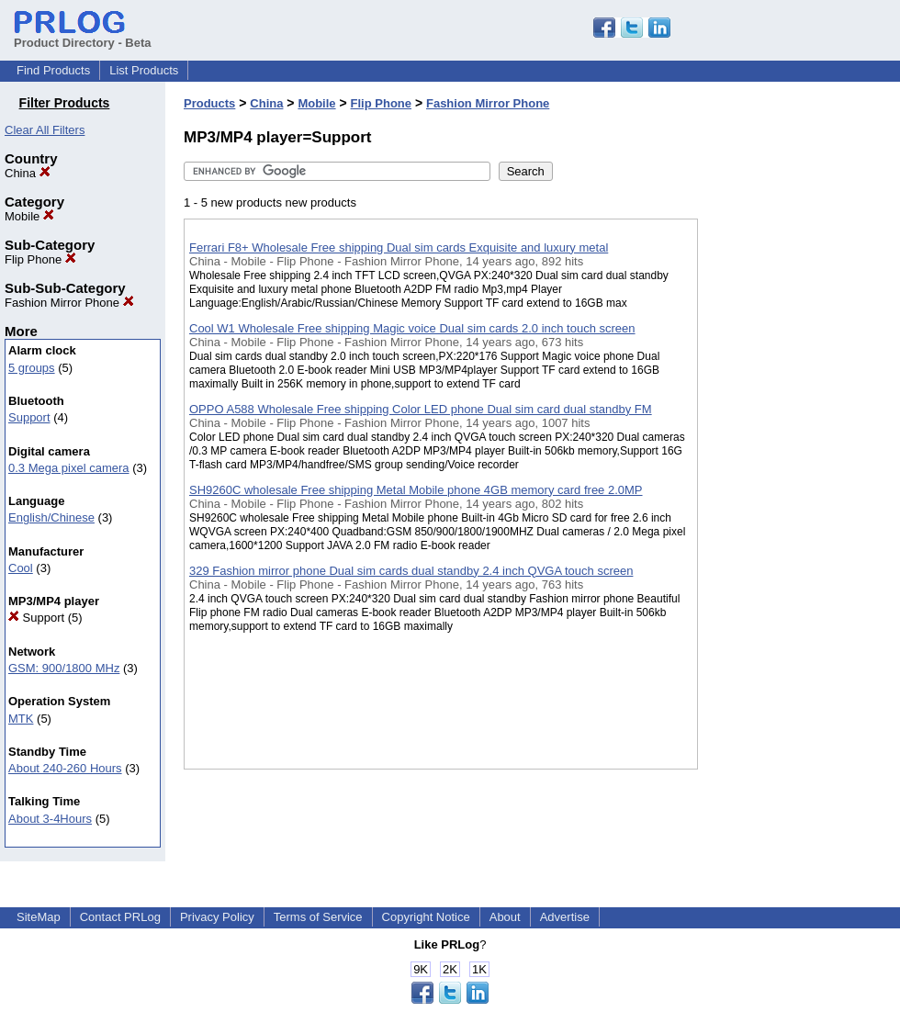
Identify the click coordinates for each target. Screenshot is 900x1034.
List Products (143, 70)
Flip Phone (40, 259)
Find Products (53, 70)
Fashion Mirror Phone (69, 302)
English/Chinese (51, 517)
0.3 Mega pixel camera (68, 468)
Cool (20, 568)
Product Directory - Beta (83, 36)
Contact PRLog (120, 917)
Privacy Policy (217, 917)
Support (29, 417)
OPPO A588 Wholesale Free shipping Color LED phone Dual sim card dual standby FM (420, 409)
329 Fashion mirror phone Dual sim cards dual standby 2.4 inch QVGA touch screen (411, 571)
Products (209, 103)
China (28, 173)
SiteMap (39, 917)
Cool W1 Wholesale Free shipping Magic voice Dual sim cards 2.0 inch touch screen (412, 328)
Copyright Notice (426, 917)
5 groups (31, 368)
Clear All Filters (44, 130)
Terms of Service (318, 917)
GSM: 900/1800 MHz (63, 668)
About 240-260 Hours (65, 768)
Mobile (29, 216)
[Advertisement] (789, 476)
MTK (20, 718)
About (505, 917)
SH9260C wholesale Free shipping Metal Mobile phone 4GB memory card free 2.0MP (416, 490)
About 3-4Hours (50, 819)
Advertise (565, 917)
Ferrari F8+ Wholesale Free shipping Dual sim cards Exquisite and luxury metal (398, 247)
